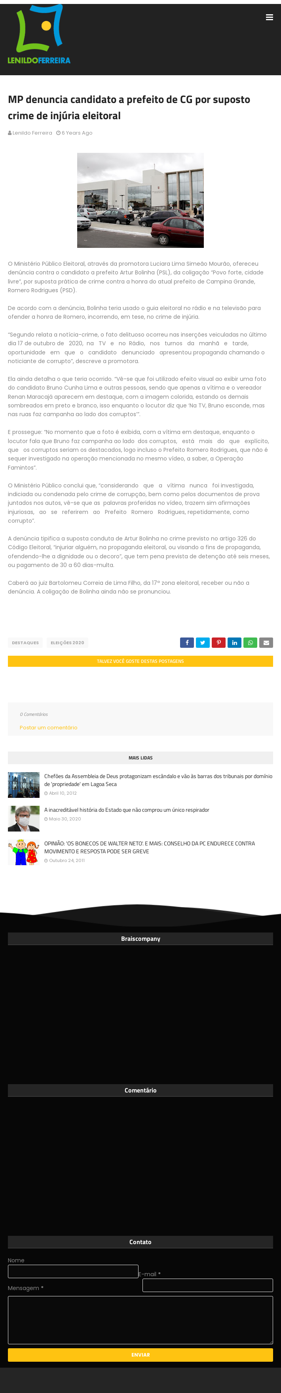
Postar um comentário (49, 727)
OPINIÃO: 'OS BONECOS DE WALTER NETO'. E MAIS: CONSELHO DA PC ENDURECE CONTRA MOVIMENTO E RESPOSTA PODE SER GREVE (149, 847)
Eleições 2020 (67, 642)
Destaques (25, 642)
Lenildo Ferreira (32, 133)
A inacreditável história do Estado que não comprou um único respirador (126, 810)
